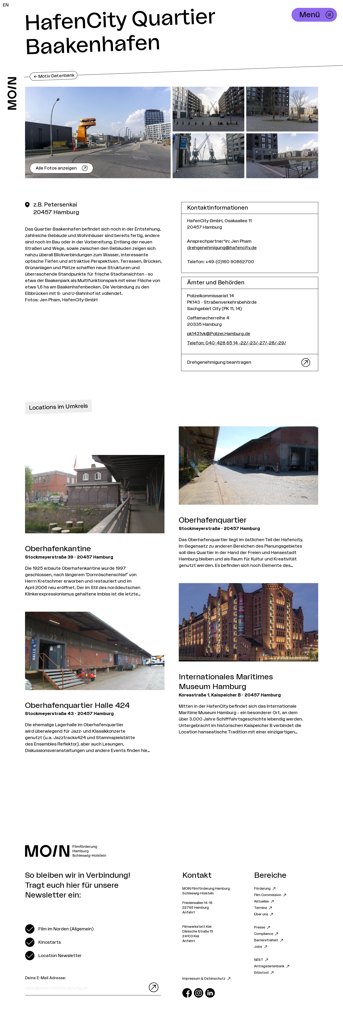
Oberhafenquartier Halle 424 (77, 705)
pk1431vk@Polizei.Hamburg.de (218, 334)
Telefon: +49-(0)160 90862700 (220, 262)
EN (6, 5)
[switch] (59, 929)
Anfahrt (188, 912)
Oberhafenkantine (58, 549)
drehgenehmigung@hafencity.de (222, 248)
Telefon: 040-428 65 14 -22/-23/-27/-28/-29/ (236, 343)
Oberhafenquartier (213, 520)
